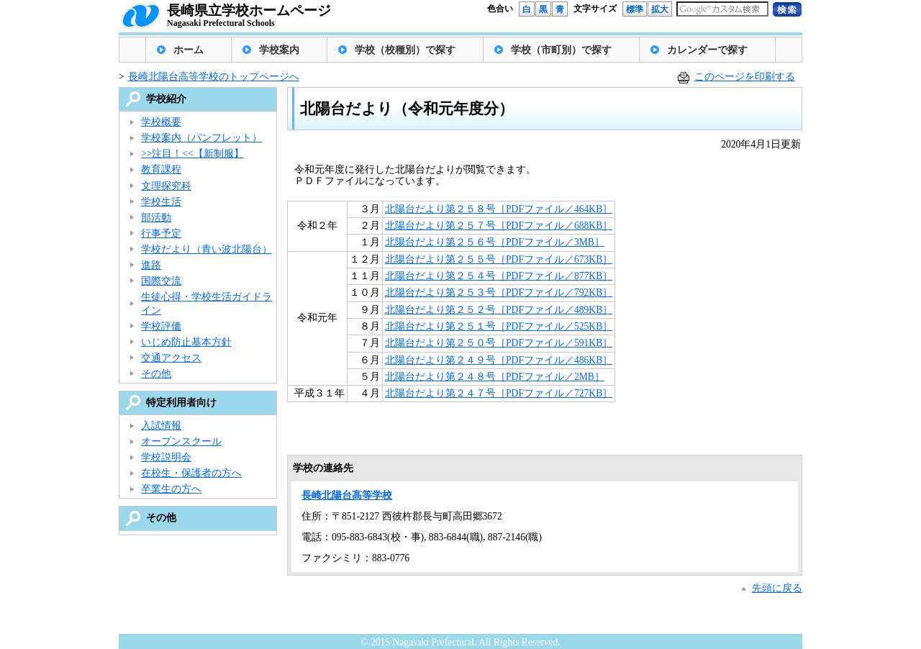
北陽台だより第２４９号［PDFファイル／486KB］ (498, 360)
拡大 (659, 9)
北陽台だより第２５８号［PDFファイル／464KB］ (498, 209)
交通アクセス (171, 358)
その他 (156, 373)
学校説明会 (166, 457)
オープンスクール (181, 441)
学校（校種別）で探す (405, 50)
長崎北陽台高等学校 (346, 495)
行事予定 (161, 233)
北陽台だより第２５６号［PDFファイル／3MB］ (494, 242)
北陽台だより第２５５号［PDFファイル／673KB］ (498, 259)
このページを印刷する (744, 76)
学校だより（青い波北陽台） (206, 249)
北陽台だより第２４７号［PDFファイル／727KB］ (498, 393)
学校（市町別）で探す (561, 50)
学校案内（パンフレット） (201, 137)
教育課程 (161, 169)
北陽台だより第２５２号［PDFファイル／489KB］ (498, 309)
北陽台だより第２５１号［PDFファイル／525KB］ (498, 326)
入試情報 (161, 425)
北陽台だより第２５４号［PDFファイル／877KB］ (498, 276)
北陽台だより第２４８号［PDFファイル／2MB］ (494, 376)
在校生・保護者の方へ (191, 473)
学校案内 (279, 50)
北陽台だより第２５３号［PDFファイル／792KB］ (498, 292)
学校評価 (161, 326)
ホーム (188, 50)
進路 (151, 265)
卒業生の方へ (171, 489)
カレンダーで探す (707, 50)
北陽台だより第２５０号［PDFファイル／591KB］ (498, 342)
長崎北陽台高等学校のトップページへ (213, 76)
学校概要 (161, 122)
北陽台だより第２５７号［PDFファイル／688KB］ (498, 225)
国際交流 (161, 281)
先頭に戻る (777, 588)
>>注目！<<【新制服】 (192, 153)
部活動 (156, 217)
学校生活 (161, 201)
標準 (634, 9)
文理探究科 (166, 186)
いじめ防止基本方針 (186, 342)
